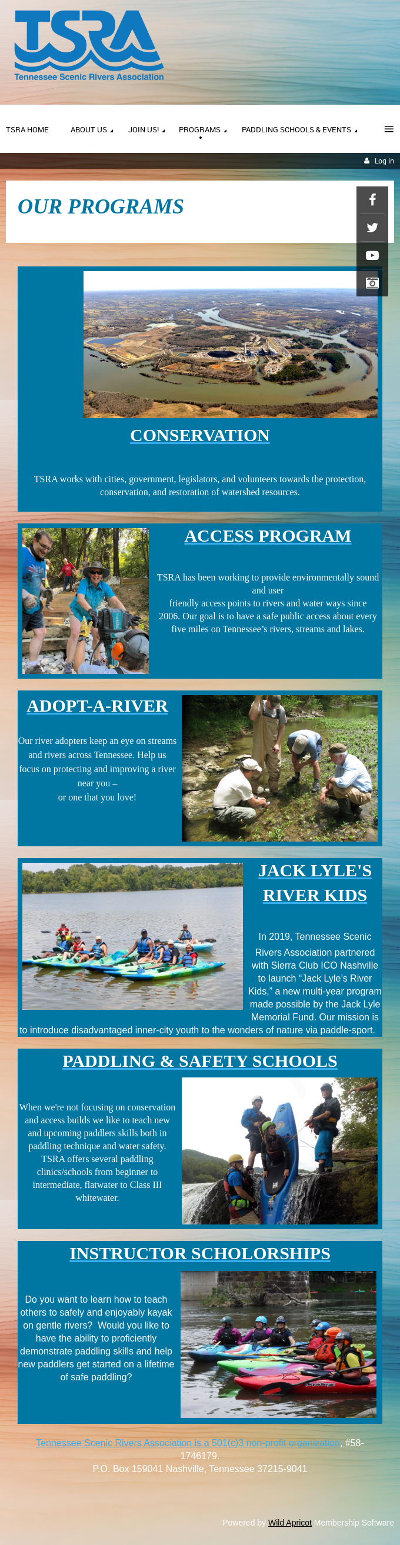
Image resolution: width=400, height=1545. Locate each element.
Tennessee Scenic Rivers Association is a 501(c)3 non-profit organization (188, 1443)
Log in (384, 161)
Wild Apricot (290, 1522)
